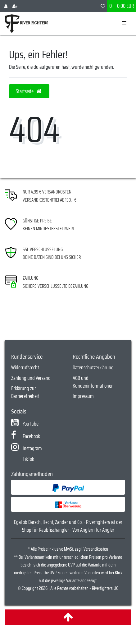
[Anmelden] (6, 6)
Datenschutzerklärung (93, 367)
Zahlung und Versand (31, 378)
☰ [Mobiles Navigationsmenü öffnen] (124, 23)
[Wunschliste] (102, 6)
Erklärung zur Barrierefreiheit (25, 392)
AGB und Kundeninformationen (93, 382)
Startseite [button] (29, 91)
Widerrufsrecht (25, 367)
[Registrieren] (15, 6)
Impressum (83, 396)
